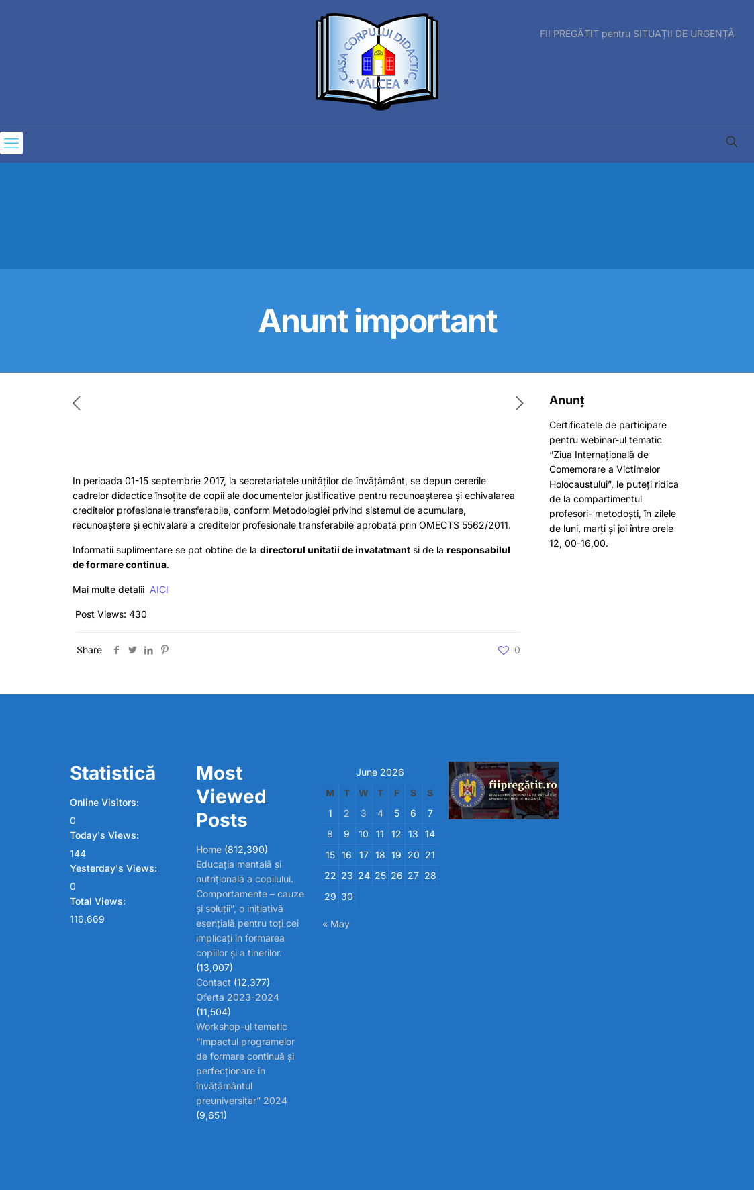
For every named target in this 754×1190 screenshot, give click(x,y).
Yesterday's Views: (115, 868)
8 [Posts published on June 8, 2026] (330, 833)
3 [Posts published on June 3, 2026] (364, 813)
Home (209, 849)
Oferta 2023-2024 (237, 997)
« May (336, 923)
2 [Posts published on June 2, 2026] (347, 813)
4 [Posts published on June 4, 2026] (380, 813)
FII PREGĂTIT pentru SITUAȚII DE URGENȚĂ (637, 33)
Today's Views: (106, 835)
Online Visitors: (106, 802)
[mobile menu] (11, 143)
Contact (213, 982)
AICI (159, 589)
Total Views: (99, 901)
